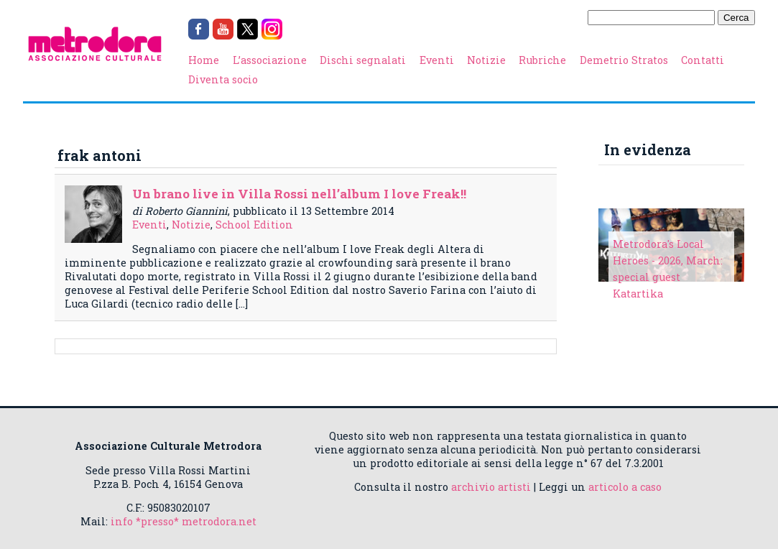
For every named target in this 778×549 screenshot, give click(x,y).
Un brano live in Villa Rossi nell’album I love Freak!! (299, 193)
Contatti (702, 60)
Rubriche (542, 60)
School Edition (254, 224)
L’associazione (270, 60)
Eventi (437, 60)
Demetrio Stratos (624, 60)
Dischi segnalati (363, 60)
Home (203, 60)
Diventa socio (223, 79)
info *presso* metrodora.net (183, 521)
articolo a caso (625, 487)
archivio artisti (491, 487)
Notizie (486, 60)
